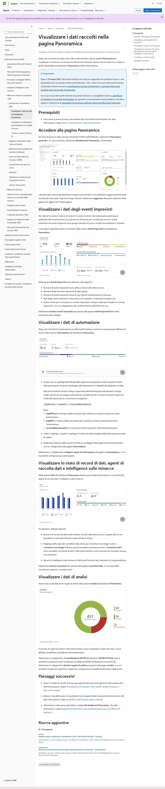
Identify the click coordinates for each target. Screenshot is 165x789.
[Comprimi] (31, 26)
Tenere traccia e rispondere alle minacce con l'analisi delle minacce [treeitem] (19, 197)
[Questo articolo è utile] (134, 73)
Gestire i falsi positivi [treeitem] (17, 185)
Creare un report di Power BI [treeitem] (21, 134)
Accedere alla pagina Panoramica (147, 36)
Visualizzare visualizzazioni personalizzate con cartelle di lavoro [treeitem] (21, 125)
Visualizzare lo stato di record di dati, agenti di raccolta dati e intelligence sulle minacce (146, 51)
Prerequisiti (138, 33)
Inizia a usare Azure (152, 10)
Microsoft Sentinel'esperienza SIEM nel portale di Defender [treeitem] (18, 73)
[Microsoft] (4, 3)
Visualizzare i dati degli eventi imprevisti (145, 41)
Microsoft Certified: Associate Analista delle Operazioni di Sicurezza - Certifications (72, 749)
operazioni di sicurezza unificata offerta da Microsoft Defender (91, 102)
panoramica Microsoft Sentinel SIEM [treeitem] (19, 65)
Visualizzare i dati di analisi (144, 57)
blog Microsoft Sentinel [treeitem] (14, 274)
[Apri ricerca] (153, 3)
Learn (41, 28)
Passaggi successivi (141, 60)
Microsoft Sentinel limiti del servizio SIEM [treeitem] (18, 229)
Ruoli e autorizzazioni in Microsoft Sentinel (81, 122)
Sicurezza (60, 28)
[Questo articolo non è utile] (137, 73)
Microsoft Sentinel (75, 28)
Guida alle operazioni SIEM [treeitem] (17, 214)
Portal (138, 10)
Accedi (159, 3)
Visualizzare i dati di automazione (147, 45)
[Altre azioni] (124, 28)
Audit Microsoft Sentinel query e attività (84, 699)
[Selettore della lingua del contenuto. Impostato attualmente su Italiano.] (8, 785)
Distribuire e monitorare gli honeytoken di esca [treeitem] (19, 179)
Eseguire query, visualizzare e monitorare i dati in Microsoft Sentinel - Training (70, 736)
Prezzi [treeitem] (7, 279)
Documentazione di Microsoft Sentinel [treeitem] (17, 39)
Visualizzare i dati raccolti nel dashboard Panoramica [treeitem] (21, 114)
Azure (50, 28)
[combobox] (17, 32)
